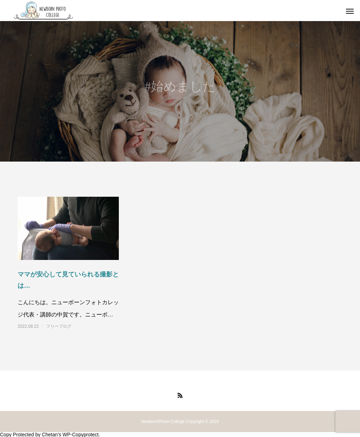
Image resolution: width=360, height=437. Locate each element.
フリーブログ (58, 326)
